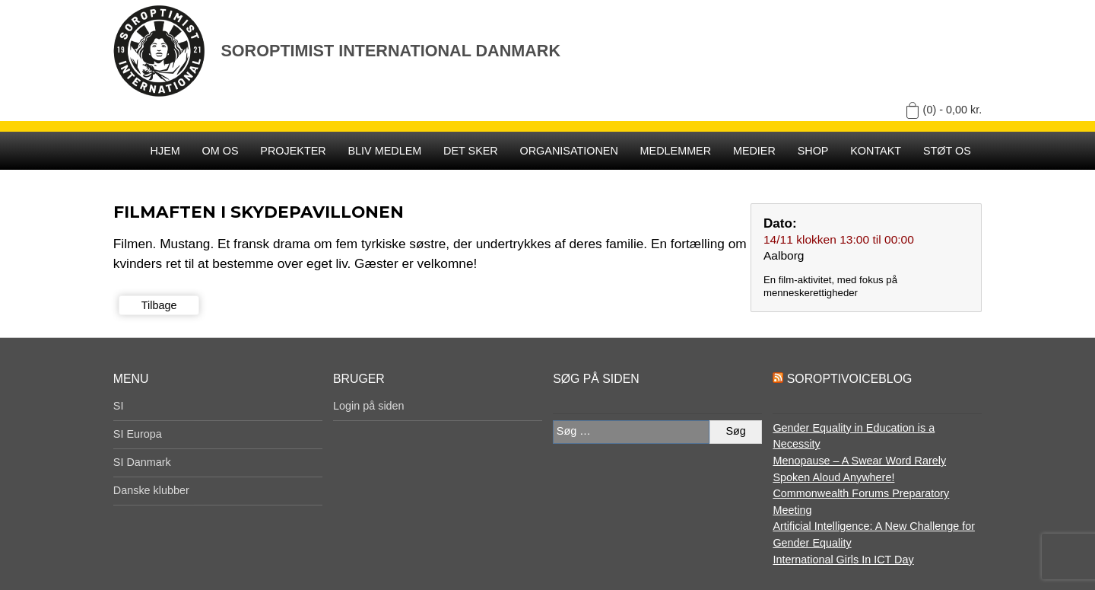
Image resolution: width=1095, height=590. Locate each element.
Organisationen (569, 151)
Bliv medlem (384, 151)
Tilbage (159, 305)
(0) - (952, 110)
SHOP (813, 151)
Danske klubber (151, 490)
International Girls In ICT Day (843, 559)
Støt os (947, 151)
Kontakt (875, 151)
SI (118, 406)
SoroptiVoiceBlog (849, 378)
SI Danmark (142, 462)
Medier (754, 151)
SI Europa (137, 434)
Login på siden (369, 406)
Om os (220, 151)
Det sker (470, 151)
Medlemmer (676, 151)
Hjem (165, 151)
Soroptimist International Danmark (390, 50)
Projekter (292, 151)
